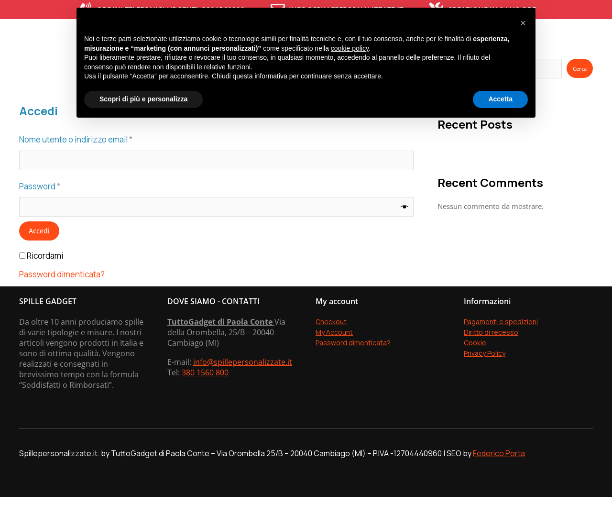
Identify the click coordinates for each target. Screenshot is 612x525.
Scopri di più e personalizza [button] (143, 99)
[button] (523, 23)
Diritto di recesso (491, 360)
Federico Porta (499, 481)
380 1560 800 (205, 400)
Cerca (580, 96)
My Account (334, 360)
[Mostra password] (404, 235)
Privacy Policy (484, 381)
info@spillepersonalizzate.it (242, 390)
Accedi (39, 259)
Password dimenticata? (62, 302)
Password (56, 214)
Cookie (475, 370)
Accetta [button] (500, 99)
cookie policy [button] (350, 48)
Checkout (331, 349)
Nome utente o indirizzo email (92, 167)
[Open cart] (590, 43)
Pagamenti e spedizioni (501, 349)
